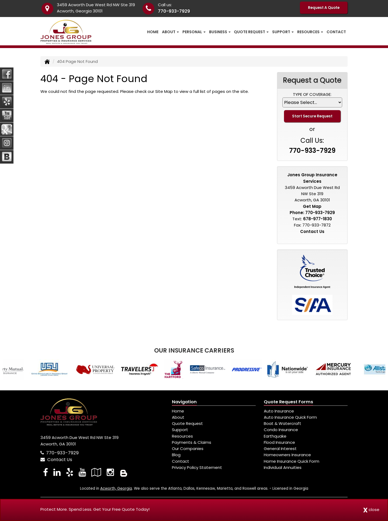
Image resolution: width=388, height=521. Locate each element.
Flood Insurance (279, 442)
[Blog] (124, 472)
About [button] (170, 32)
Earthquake (275, 436)
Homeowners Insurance (287, 455)
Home (152, 32)
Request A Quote (324, 7)
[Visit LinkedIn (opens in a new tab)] (57, 472)
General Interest (280, 448)
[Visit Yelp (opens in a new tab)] (69, 472)
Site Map (164, 91)
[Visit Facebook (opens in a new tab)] (45, 472)
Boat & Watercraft (282, 423)
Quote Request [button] (251, 32)
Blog (176, 455)
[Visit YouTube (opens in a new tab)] (82, 472)
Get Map (312, 206)
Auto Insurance (279, 411)
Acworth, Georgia (116, 488)
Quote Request (187, 423)
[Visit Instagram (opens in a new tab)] (110, 472)
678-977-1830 (317, 219)
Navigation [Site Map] (184, 402)
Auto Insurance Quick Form (290, 417)
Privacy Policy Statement (197, 467)
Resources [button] (310, 32)
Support (180, 429)
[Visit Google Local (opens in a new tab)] (96, 472)
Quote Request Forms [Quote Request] (288, 402)
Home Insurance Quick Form (291, 461)
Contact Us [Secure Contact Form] (312, 231)
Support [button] (283, 32)
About (178, 417)
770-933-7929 (174, 11)
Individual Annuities (283, 467)
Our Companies (187, 448)
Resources (182, 436)
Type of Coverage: (312, 94)
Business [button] (220, 32)
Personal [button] (194, 32)
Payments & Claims (191, 442)
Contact (336, 32)
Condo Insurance (281, 429)
